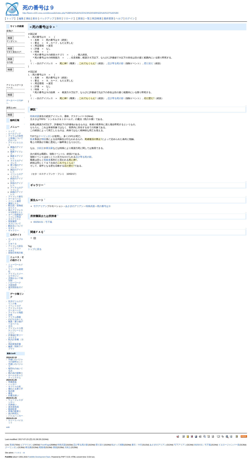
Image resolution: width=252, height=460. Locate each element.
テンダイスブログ (15, 240)
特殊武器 (34, 116)
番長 (10, 393)
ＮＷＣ (11, 250)
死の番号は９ (38, 8)
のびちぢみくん (15, 319)
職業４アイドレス (16, 157)
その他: (9, 62)
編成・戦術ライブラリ (15, 347)
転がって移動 (117, 445)
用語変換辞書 (14, 344)
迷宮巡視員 (13, 407)
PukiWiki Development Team (39, 457)
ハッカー (12, 384)
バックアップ (47, 18)
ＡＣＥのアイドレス (16, 161)
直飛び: (9, 31)
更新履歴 (12, 221)
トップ (10, 18)
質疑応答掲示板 (15, 252)
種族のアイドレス (16, 148)
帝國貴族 (12, 382)
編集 (21, 18)
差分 (35, 18)
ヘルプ (119, 18)
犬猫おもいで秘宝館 (15, 279)
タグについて (14, 223)
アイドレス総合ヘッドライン (15, 247)
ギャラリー (13, 230)
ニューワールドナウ (15, 265)
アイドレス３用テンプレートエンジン (15, 330)
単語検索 (97, 18)
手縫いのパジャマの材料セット (15, 360)
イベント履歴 (14, 201)
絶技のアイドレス (16, 179)
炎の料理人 (13, 413)
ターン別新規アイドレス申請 (15, 215)
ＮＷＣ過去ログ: (14, 52)
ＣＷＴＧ (12, 244)
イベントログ (14, 306)
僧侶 (43, 139)
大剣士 (40, 148)
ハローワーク (14, 282)
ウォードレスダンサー (15, 401)
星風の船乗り (14, 411)
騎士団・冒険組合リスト (15, 206)
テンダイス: (11, 41)
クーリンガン (45, 136)
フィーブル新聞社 (15, 270)
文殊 (10, 315)
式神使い (12, 404)
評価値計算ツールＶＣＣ (15, 336)
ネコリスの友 (14, 386)
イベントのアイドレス (16, 175)
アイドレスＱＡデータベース (15, 309)
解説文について (15, 226)
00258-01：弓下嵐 (42, 222)
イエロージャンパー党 (228, 445)
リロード (68, 18)
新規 (80, 18)
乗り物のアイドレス (16, 166)
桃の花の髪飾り (15, 373)
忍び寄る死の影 (116, 63)
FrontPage (45, 445)
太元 (10, 326)
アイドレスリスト (15, 143)
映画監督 (12, 409)
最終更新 (109, 18)
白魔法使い (13, 395)
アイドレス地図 (15, 312)
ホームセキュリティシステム (15, 376)
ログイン (130, 18)
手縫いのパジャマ (15, 365)
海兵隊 (11, 391)
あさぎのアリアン (74, 206)
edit (8, 427)
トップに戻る (34, 249)
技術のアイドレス (16, 184)
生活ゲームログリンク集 (15, 302)
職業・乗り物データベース (15, 322)
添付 (58, 18)
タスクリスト (14, 219)
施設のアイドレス (16, 170)
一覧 (87, 18)
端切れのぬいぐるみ (15, 369)
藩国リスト (13, 203)
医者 (32, 139)
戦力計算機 (13, 339)
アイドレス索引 (15, 196)
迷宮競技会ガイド (15, 288)
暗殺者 (47, 160)
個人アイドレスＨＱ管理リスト (15, 211)
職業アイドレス (16, 152)
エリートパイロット (15, 421)
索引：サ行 (137, 445)
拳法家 (49, 148)
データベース (14, 199)
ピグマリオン (26, 445)
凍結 (28, 18)
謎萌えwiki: (11, 107)
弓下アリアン (40, 206)
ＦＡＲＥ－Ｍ (19, 453)
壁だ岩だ (148, 63)
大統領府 (12, 285)
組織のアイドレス (16, 193)
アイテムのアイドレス (16, 188)
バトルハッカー (15, 416)
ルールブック (14, 133)
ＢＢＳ (11, 228)
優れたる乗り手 (15, 389)
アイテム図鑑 (14, 317)
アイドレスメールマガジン (15, 275)
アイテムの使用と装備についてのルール (15, 138)
